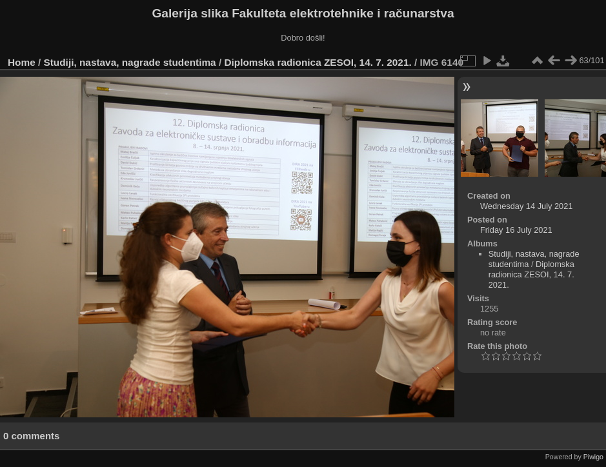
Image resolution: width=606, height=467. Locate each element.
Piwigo (593, 457)
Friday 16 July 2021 (516, 230)
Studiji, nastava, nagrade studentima (130, 62)
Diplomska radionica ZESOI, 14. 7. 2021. (317, 62)
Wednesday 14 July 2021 (526, 206)
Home (21, 62)
